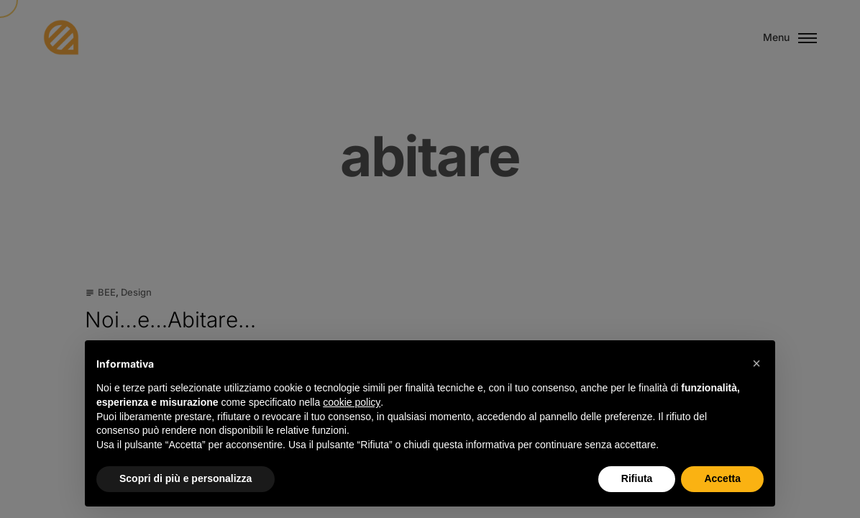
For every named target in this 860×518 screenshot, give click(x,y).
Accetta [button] (722, 478)
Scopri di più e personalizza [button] (185, 478)
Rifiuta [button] (637, 478)
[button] (756, 363)
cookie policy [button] (351, 402)
